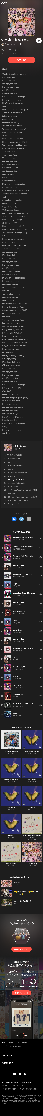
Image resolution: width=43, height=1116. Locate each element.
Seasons (11, 476)
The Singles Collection (11, 751)
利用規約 (4, 1086)
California (32, 807)
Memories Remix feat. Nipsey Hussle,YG (22, 497)
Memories (11, 493)
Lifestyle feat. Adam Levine (18, 504)
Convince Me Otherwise (16, 483)
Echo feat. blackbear (15, 466)
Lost (9, 462)
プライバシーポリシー (18, 1086)
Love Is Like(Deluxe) (32, 751)
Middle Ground (11, 864)
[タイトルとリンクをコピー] (29, 519)
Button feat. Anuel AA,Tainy (18, 500)
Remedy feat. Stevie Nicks (17, 473)
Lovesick (11, 469)
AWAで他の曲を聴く (21, 949)
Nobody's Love (13, 486)
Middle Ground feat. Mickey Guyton (32, 836)
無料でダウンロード (21, 993)
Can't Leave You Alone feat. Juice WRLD (22, 490)
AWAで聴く (21, 60)
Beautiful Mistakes (14, 459)
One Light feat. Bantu (14, 1046)
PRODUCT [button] (7, 1055)
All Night (11, 835)
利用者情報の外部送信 (9, 1089)
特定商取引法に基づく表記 (28, 1089)
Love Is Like (32, 779)
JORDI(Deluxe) (19, 446)
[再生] (39, 40)
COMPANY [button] (7, 1063)
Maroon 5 (17, 44)
